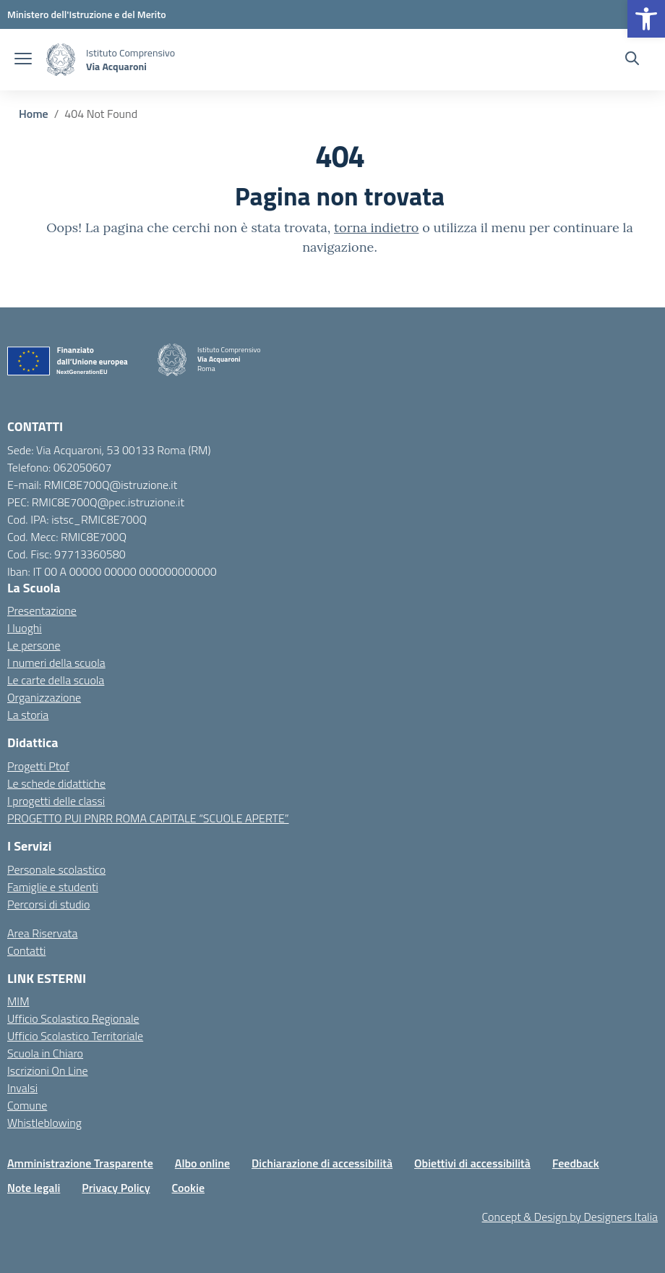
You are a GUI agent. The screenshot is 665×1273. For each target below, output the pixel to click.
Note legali (33, 1187)
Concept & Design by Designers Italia (570, 1216)
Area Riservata (42, 933)
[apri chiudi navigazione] (23, 60)
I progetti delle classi (56, 800)
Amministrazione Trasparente (80, 1163)
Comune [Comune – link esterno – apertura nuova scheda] (27, 1105)
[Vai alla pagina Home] (33, 113)
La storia (27, 714)
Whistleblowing (44, 1122)
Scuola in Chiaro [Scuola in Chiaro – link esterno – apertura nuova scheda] (45, 1053)
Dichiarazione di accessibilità (322, 1163)
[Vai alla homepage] (60, 59)
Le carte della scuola (55, 680)
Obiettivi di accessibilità (472, 1163)
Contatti (26, 950)
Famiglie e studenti (52, 886)
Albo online (202, 1163)
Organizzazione (44, 697)
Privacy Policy (116, 1187)
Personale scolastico (56, 869)
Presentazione (42, 610)
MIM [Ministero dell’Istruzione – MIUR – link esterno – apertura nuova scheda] (18, 1001)
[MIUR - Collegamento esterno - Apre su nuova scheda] (86, 14)
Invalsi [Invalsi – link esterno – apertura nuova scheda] (22, 1088)
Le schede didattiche (56, 783)
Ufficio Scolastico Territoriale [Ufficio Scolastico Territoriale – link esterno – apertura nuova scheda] (75, 1035)
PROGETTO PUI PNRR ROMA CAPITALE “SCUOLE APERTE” (148, 818)
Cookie (188, 1187)
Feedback (575, 1163)
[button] (646, 19)
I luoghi (24, 627)
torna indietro (376, 227)
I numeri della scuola (56, 662)
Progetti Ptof (38, 766)
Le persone (33, 645)
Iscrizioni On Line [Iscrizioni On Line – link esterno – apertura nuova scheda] (47, 1070)
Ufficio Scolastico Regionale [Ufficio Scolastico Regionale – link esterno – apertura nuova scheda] (73, 1018)
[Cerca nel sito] (632, 60)
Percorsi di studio (48, 904)
